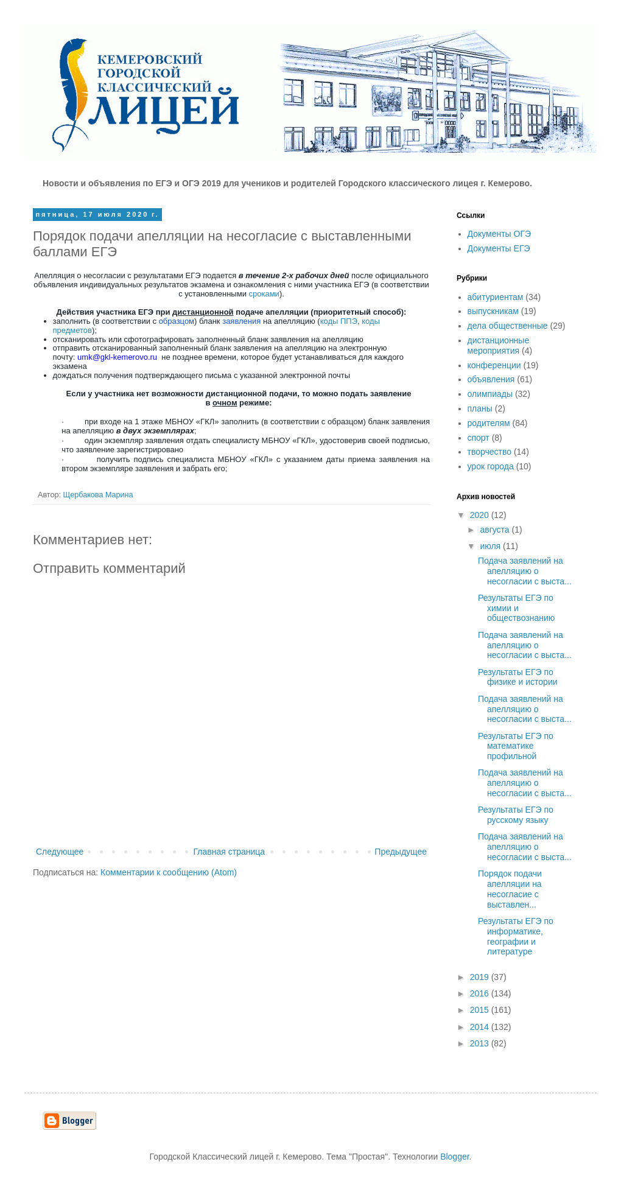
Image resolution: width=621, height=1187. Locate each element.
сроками (264, 293)
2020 (480, 515)
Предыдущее (400, 851)
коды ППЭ (338, 321)
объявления (491, 379)
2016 (480, 993)
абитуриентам (496, 297)
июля (491, 546)
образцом (176, 321)
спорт (478, 438)
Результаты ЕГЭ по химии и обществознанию (516, 608)
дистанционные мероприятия (499, 345)
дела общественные (508, 326)
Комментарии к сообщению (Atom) (168, 872)
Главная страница (229, 851)
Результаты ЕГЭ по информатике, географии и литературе (515, 936)
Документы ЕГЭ (499, 248)
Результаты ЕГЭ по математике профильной (515, 746)
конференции (494, 365)
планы (480, 408)
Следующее (59, 851)
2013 (480, 1043)
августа (495, 529)
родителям (489, 423)
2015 (480, 1010)
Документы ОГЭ (500, 234)
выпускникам (493, 311)
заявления (242, 321)
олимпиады (490, 394)
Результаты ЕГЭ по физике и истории (518, 677)
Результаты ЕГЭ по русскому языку (515, 815)
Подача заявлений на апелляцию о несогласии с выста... (525, 571)
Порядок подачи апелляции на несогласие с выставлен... (510, 889)
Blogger (454, 1156)
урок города (491, 466)
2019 (480, 977)
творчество (490, 452)
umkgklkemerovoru (117, 357)
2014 (480, 1027)
